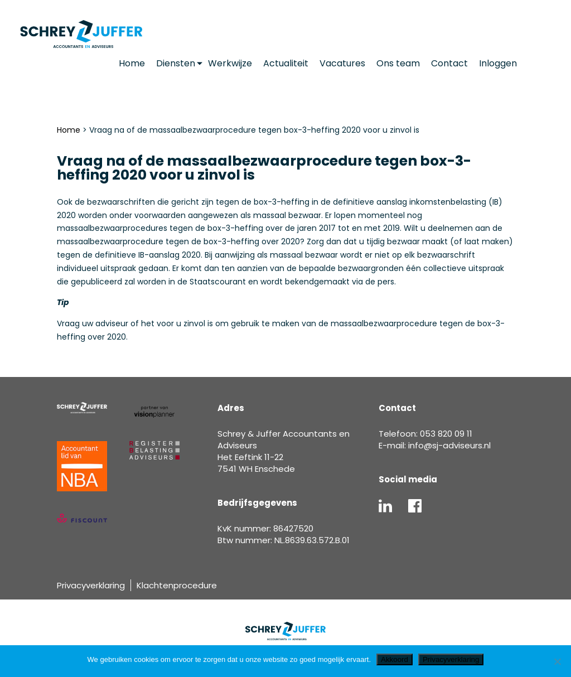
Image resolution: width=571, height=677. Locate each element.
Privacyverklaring (91, 585)
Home (68, 130)
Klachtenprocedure (177, 585)
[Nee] (557, 661)
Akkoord (394, 659)
